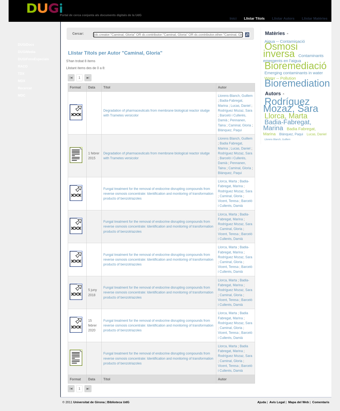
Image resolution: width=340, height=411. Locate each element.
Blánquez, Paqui (230, 130)
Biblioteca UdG (118, 402)
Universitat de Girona (89, 402)
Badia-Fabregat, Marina (287, 125)
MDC (22, 95)
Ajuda (261, 402)
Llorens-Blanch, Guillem (235, 96)
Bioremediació (295, 65)
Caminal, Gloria (239, 125)
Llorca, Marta (227, 181)
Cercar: (78, 34)
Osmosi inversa (280, 50)
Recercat (25, 88)
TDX (21, 74)
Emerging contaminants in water (293, 72)
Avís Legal (277, 402)
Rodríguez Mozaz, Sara (235, 110)
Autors (273, 93)
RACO (23, 66)
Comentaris (321, 402)
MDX (21, 81)
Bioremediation (297, 83)
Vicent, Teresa (228, 201)
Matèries (275, 33)
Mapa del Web (298, 402)
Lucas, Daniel (240, 106)
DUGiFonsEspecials (33, 59)
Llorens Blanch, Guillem (235, 138)
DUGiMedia (27, 52)
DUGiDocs (26, 45)
